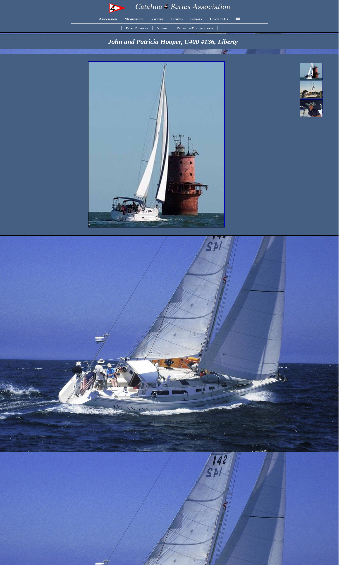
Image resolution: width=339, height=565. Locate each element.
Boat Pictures (137, 28)
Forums (177, 19)
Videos (162, 28)
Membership (133, 19)
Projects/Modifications (195, 28)
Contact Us (219, 19)
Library (196, 19)
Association (108, 19)
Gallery (157, 19)
